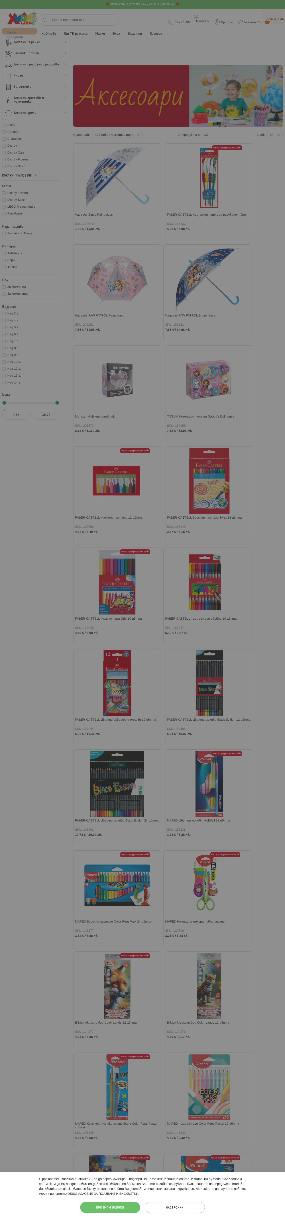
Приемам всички (110, 1207)
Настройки (175, 1207)
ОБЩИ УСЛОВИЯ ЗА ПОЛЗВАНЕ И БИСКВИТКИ (102, 1194)
